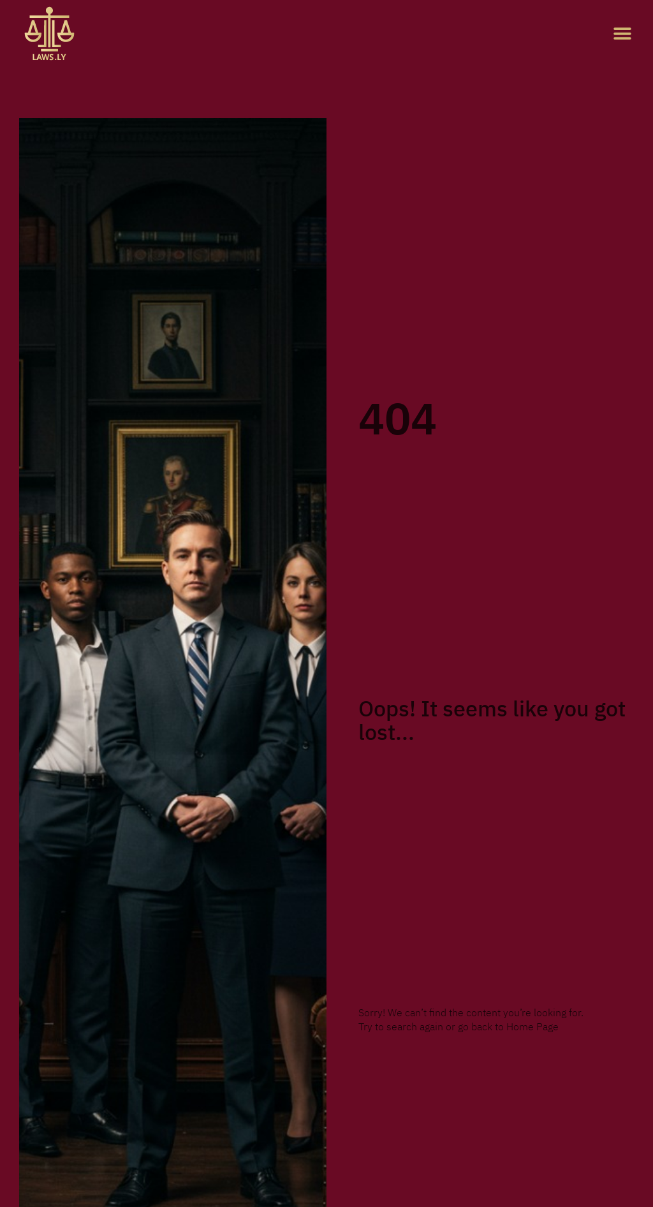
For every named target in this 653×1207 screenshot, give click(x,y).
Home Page (532, 1027)
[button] (622, 33)
